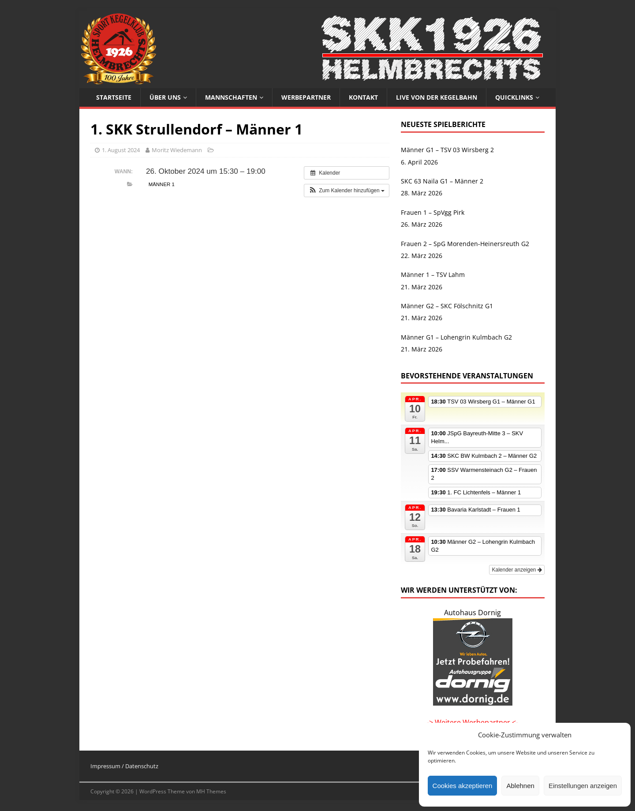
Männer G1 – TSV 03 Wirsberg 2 (447, 150)
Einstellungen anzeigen (583, 785)
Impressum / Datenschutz (124, 766)
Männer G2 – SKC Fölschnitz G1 (447, 306)
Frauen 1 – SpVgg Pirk (432, 212)
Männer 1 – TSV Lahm (433, 274)
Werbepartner (306, 97)
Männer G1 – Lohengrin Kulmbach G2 (456, 337)
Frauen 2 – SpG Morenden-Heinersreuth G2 (465, 243)
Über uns (165, 97)
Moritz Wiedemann (177, 150)
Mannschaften (231, 97)
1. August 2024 (121, 150)
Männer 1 (162, 184)
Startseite (113, 97)
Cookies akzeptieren (463, 785)
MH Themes (211, 791)
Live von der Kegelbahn (436, 97)
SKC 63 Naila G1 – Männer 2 (442, 181)
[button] (346, 190)
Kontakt (363, 97)
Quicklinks (514, 97)
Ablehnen (520, 785)
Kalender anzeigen (517, 570)
